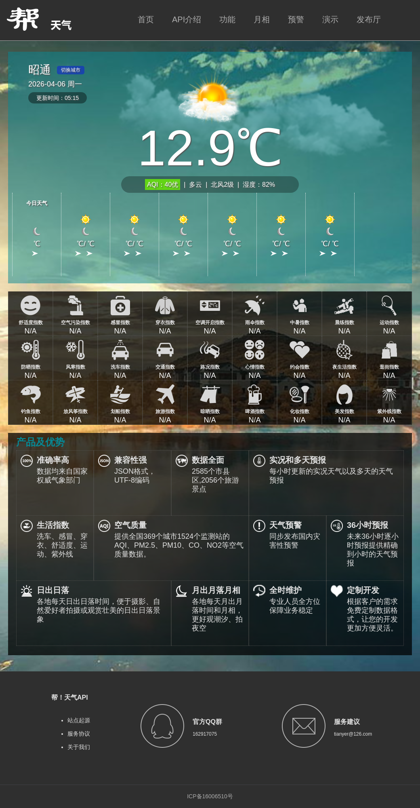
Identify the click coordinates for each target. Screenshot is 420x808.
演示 (330, 19)
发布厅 (369, 19)
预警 (296, 19)
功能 (227, 19)
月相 (262, 19)
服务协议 (78, 733)
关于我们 (78, 747)
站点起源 (78, 720)
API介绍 (186, 19)
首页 (146, 19)
